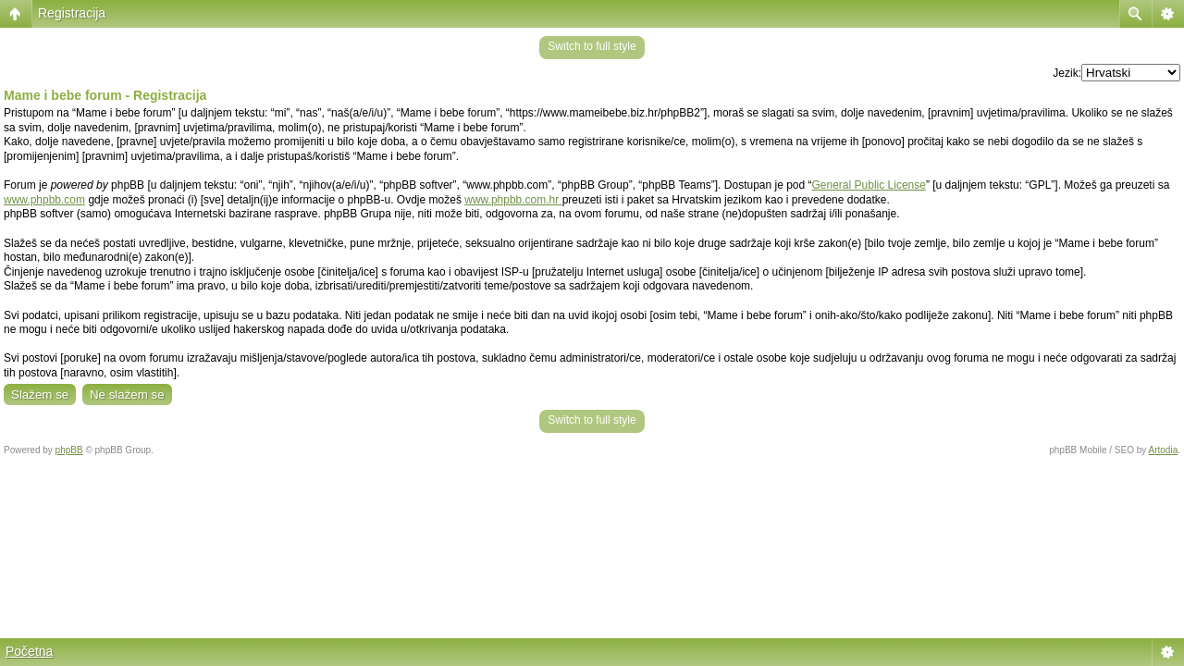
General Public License (869, 185)
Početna (29, 651)
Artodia (1163, 450)
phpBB (69, 450)
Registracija (71, 13)
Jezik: (1067, 73)
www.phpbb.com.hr (512, 199)
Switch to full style (591, 46)
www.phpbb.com (44, 199)
